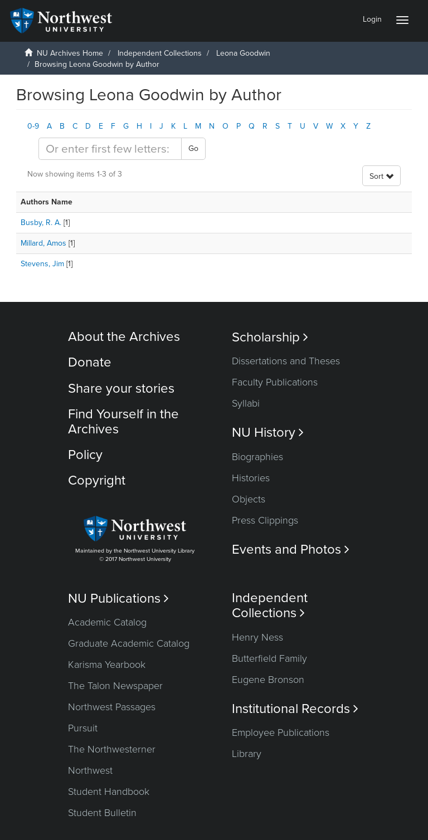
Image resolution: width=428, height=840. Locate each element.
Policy (85, 455)
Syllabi (246, 403)
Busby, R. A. (41, 222)
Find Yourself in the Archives (123, 421)
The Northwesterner (111, 749)
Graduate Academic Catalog (128, 643)
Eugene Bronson (268, 679)
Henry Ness (257, 637)
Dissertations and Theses (286, 361)
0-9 (33, 126)
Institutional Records (295, 709)
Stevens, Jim (42, 263)
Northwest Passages (111, 707)
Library (246, 754)
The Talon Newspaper (115, 686)
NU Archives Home (70, 53)
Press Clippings (265, 520)
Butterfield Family (269, 658)
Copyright (96, 480)
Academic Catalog (107, 622)
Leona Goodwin (243, 53)
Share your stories (121, 388)
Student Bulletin (102, 813)
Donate (89, 362)
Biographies (257, 457)
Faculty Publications (275, 382)
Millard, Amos (43, 243)
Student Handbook (108, 791)
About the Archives (124, 337)
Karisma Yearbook (106, 664)
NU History (268, 432)
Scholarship (270, 337)
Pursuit (83, 728)
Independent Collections (160, 53)
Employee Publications (280, 732)
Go (193, 148)
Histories (251, 478)
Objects (248, 499)
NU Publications (118, 598)
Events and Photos (290, 549)
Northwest (90, 770)
